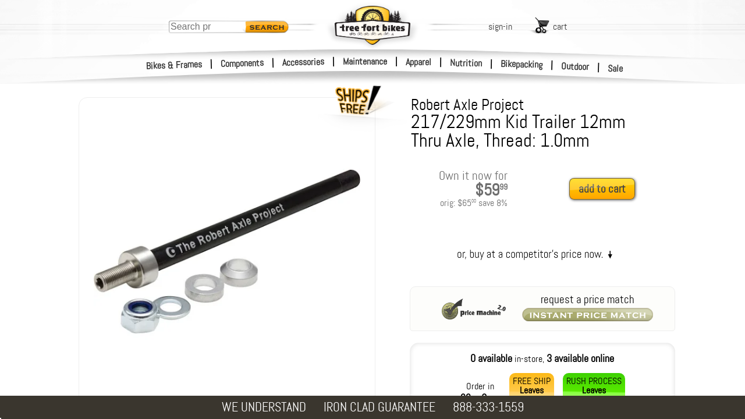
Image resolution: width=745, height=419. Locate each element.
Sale (615, 68)
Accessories (303, 62)
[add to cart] (605, 189)
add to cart (602, 189)
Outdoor (575, 66)
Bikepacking (522, 64)
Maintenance (365, 61)
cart (560, 26)
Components (242, 63)
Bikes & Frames (174, 65)
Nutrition (466, 62)
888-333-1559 (488, 407)
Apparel (418, 62)
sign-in (500, 26)
